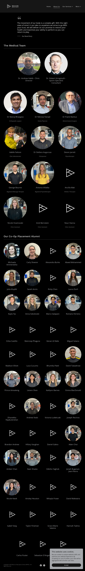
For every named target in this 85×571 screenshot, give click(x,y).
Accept (66, 565)
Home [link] (49, 6)
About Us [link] (56, 6)
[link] (13, 6)
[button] (68, 7)
